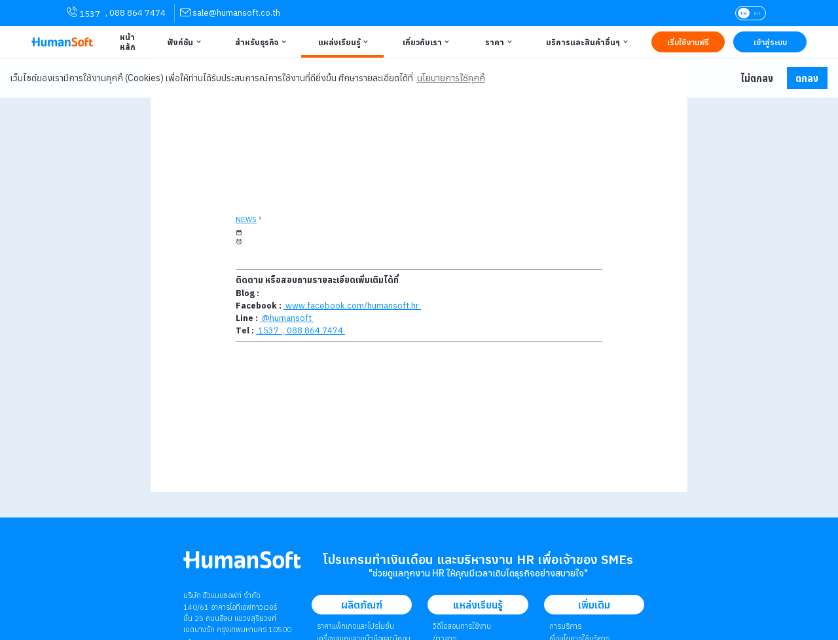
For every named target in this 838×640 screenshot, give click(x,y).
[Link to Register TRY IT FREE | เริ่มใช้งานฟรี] (688, 41)
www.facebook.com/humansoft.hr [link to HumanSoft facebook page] (352, 305)
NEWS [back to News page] (246, 219)
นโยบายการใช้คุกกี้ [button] (451, 78)
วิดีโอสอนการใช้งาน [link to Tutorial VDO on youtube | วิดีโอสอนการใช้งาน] (462, 626)
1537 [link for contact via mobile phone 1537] (83, 13)
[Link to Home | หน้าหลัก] (125, 42)
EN (757, 13)
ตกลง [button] (806, 78)
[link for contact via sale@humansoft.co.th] (230, 12)
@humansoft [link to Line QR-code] (287, 318)
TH (743, 13)
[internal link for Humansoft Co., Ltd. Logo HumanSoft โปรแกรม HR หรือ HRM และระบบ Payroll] (242, 565)
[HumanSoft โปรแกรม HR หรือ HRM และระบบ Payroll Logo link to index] (62, 42)
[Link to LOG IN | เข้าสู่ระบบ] (770, 41)
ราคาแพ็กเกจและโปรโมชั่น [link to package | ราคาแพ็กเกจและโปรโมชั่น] (355, 626)
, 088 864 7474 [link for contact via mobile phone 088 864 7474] (135, 12)
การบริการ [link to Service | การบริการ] (565, 626)
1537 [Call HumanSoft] (268, 330)
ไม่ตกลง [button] (756, 78)
